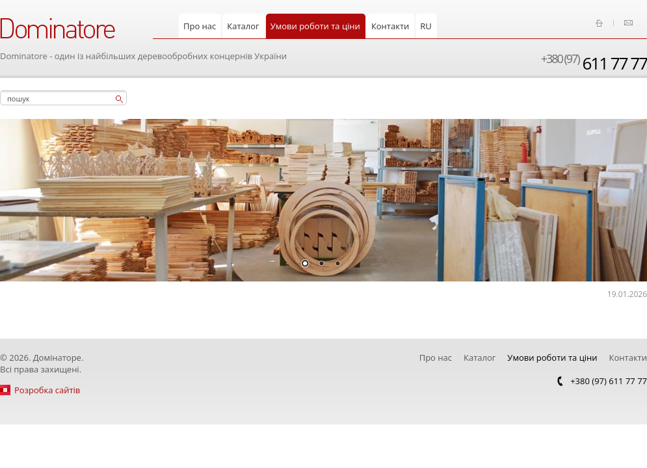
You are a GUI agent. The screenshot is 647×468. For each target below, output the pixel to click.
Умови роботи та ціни (315, 26)
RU (426, 26)
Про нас (199, 26)
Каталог (243, 26)
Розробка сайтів (47, 390)
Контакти (390, 26)
